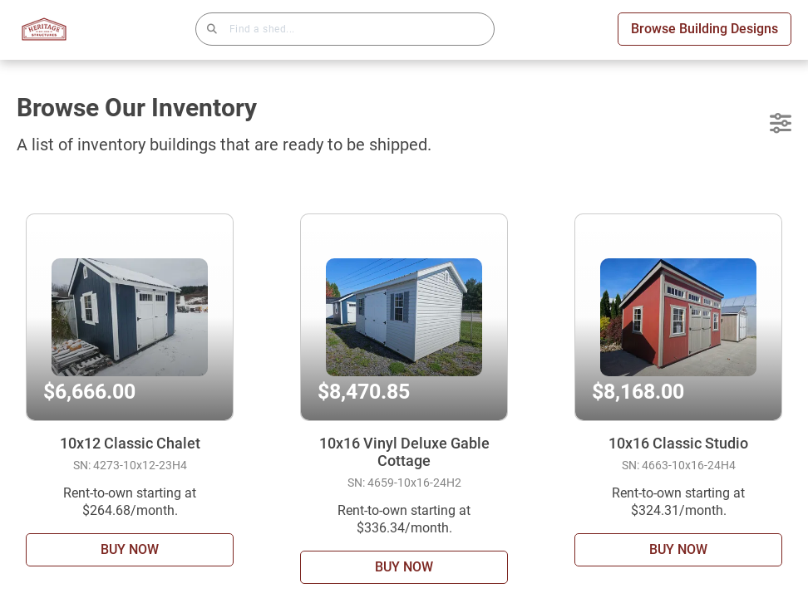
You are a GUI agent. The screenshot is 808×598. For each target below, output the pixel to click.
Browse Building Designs (704, 29)
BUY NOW (130, 549)
